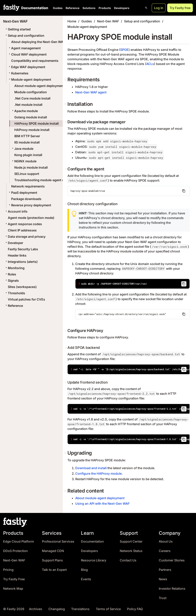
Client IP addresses (22, 230)
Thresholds (15, 293)
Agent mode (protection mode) (31, 218)
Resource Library (93, 560)
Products (105, 8)
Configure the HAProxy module (98, 473)
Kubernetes (18, 73)
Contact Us (128, 560)
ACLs (150, 64)
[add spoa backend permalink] (66, 347)
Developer (14, 243)
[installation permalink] (65, 104)
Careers (165, 551)
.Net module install (28, 105)
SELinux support (26, 174)
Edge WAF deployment (26, 67)
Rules (10, 274)
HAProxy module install (31, 130)
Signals (12, 280)
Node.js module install (31, 167)
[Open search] (146, 8)
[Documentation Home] (34, 8)
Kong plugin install (28, 155)
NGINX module (23, 161)
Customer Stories (172, 560)
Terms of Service (108, 609)
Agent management (24, 48)
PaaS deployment (22, 193)
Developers (121, 8)
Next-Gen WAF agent (90, 92)
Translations (80, 609)
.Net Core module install (32, 98)
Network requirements (28, 186)
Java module (22, 149)
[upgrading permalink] (65, 453)
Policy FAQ (135, 609)
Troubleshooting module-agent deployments (48, 180)
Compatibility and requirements (34, 61)
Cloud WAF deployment (27, 54)
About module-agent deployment (39, 86)
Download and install (91, 468)
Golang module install (30, 117)
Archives (35, 609)
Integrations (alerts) (21, 262)
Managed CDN (53, 551)
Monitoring (14, 268)
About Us (166, 541)
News (163, 579)
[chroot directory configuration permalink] (66, 204)
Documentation (92, 541)
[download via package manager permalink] (66, 122)
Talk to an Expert (54, 570)
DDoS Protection (15, 551)
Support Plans (52, 560)
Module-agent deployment (29, 79)
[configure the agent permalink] (66, 169)
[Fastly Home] (11, 8)
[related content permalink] (65, 490)
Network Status (131, 551)
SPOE (124, 50)
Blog (84, 570)
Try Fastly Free (14, 579)
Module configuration (30, 92)
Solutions (89, 8)
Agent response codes (23, 224)
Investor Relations (172, 588)
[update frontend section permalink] (66, 382)
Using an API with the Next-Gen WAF (102, 503)
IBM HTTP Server (27, 136)
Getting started (18, 29)
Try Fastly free (180, 8)
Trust (162, 598)
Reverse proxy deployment (29, 205)
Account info (16, 211)
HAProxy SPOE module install (37, 123)
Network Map (13, 588)
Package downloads (26, 199)
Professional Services (58, 541)
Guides (58, 8)
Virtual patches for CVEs (26, 299)
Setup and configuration (24, 35)
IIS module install (27, 142)
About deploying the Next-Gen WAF (38, 42)
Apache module (24, 111)
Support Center (131, 541)
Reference (72, 8)
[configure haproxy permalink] (66, 331)
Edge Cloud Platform (18, 541)
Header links (17, 255)
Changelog (56, 609)
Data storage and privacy (25, 237)
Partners (165, 570)
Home (71, 21)
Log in (158, 8)
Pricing (8, 570)
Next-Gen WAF (108, 21)
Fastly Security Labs (23, 249)
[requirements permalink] (65, 79)
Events (86, 579)
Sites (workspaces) (22, 287)
